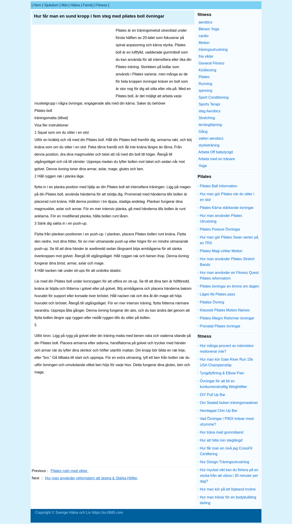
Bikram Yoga (208, 29)
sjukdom (51, 5)
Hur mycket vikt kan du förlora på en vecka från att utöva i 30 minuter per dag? (229, 475)
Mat (64, 5)
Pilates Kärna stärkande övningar (227, 208)
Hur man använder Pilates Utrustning (221, 218)
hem (37, 5)
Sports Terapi (209, 104)
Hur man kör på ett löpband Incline (228, 489)
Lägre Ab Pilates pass (217, 294)
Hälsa (75, 5)
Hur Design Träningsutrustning (224, 462)
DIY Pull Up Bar (212, 395)
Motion (203, 43)
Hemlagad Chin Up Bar (218, 411)
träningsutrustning (212, 49)
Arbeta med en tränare (216, 159)
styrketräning (208, 145)
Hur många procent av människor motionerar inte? (227, 348)
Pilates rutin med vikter (70, 471)
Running (205, 84)
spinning (205, 90)
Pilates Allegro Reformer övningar (227, 318)
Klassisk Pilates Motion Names (225, 310)
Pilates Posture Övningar (220, 229)
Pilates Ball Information (218, 186)
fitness (101, 5)
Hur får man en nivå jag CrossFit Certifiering (226, 451)
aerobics (205, 22)
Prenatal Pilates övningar (220, 326)
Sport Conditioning (213, 97)
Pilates (203, 77)
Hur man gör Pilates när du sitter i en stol (227, 197)
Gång (202, 132)
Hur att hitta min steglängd (221, 440)
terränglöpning (210, 125)
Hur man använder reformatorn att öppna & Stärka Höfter (91, 478)
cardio (203, 36)
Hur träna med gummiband (221, 432)
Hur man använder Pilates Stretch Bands (227, 262)
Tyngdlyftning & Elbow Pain (222, 373)
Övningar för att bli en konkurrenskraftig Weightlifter (223, 384)
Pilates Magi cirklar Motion (221, 251)
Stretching (206, 118)
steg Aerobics (209, 111)
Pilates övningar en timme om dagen (229, 286)
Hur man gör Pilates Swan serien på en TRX (229, 240)
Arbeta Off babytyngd (215, 152)
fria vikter (205, 56)
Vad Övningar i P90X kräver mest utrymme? (227, 421)
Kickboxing (207, 70)
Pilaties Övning (212, 302)
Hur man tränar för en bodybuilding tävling (228, 500)
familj (88, 5)
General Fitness (211, 63)
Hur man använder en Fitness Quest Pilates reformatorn (229, 275)
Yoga (202, 166)
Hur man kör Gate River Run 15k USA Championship (226, 362)
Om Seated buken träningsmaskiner (229, 403)
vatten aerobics (210, 138)
